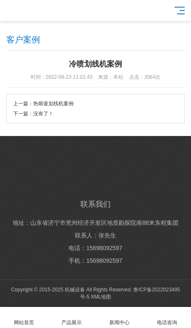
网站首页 (24, 317)
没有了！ (43, 114)
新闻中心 (119, 317)
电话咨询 (167, 317)
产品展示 (72, 317)
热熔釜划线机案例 (53, 104)
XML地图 (101, 297)
